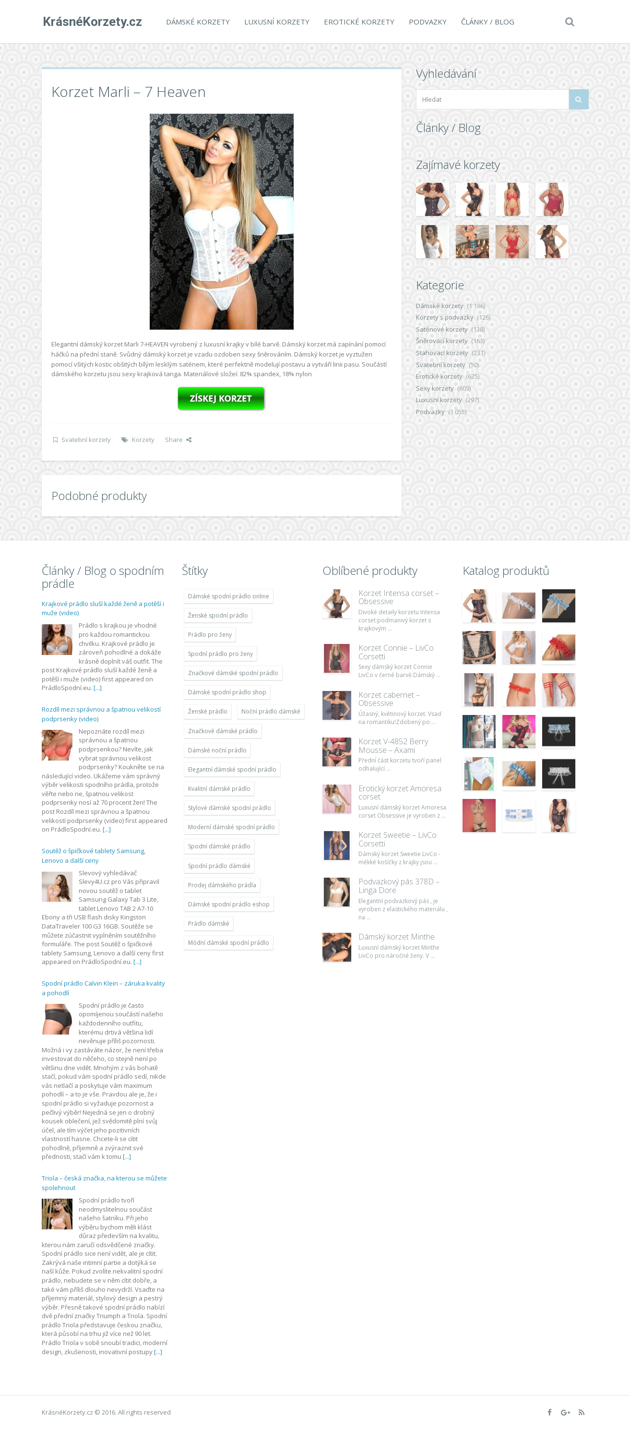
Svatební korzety (86, 439)
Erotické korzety (358, 21)
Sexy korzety (435, 388)
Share (178, 439)
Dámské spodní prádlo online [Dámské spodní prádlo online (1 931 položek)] (228, 596)
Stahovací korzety (442, 352)
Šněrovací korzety (442, 340)
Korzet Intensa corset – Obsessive (398, 597)
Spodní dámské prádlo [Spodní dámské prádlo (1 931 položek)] (219, 846)
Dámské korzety (197, 21)
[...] (98, 687)
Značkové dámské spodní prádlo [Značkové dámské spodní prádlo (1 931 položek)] (233, 673)
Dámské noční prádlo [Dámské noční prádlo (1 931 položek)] (217, 750)
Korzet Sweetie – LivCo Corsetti (397, 839)
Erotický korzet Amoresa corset (399, 792)
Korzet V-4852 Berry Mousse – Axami (393, 745)
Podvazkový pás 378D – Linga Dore (399, 885)
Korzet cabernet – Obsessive (389, 699)
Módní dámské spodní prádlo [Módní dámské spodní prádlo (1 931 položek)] (228, 943)
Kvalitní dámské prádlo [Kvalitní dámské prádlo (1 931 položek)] (219, 789)
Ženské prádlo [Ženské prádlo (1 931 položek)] (207, 711)
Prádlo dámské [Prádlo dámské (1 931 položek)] (208, 923)
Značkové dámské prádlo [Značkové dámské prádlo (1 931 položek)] (223, 731)
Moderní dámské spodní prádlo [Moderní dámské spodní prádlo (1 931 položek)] (231, 827)
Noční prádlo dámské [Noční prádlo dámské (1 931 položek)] (270, 711)
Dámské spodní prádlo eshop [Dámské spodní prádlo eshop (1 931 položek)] (229, 904)
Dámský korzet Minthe (396, 936)
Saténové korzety (442, 329)
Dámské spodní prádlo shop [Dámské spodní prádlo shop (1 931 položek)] (227, 692)
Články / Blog (486, 21)
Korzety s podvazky (445, 317)
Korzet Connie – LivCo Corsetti (396, 652)
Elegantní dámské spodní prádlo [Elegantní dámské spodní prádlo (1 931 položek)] (232, 769)
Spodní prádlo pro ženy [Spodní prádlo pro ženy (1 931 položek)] (220, 654)
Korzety (143, 439)
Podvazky (427, 21)
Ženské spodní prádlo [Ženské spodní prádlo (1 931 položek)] (218, 615)
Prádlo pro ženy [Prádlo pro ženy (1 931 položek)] (210, 635)
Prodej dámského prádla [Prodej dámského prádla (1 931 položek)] (222, 885)
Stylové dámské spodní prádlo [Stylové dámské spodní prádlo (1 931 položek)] (229, 808)
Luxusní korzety (276, 21)
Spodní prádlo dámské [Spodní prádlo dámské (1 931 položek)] (219, 866)
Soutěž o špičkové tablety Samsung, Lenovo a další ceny (93, 855)
